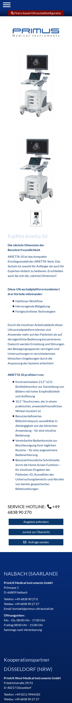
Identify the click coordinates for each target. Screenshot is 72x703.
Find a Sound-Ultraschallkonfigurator (36, 13)
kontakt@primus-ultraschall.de (32, 608)
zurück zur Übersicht (36, 532)
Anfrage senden (38, 542)
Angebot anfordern (36, 522)
